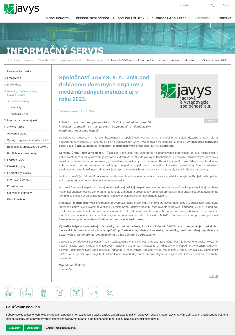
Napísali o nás (19, 113)
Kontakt (224, 18)
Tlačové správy (95, 60)
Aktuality (16, 107)
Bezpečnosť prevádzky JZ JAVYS (27, 146)
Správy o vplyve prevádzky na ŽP (27, 140)
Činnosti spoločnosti (93, 18)
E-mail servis (15, 186)
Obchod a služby (131, 18)
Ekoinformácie (16, 199)
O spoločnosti (57, 18)
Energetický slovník (19, 172)
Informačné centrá (18, 179)
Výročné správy (16, 133)
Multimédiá (14, 84)
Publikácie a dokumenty (22, 153)
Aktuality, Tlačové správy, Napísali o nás (61, 60)
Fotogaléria (14, 77)
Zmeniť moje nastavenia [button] (61, 327)
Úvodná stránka (12, 60)
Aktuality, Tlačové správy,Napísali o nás (22, 93)
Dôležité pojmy (16, 166)
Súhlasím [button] (14, 327)
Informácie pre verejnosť (22, 120)
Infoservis (202, 18)
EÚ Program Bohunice (169, 18)
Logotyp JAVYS (16, 159)
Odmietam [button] (33, 327)
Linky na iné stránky (19, 192)
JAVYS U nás (15, 126)
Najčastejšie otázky (19, 71)
